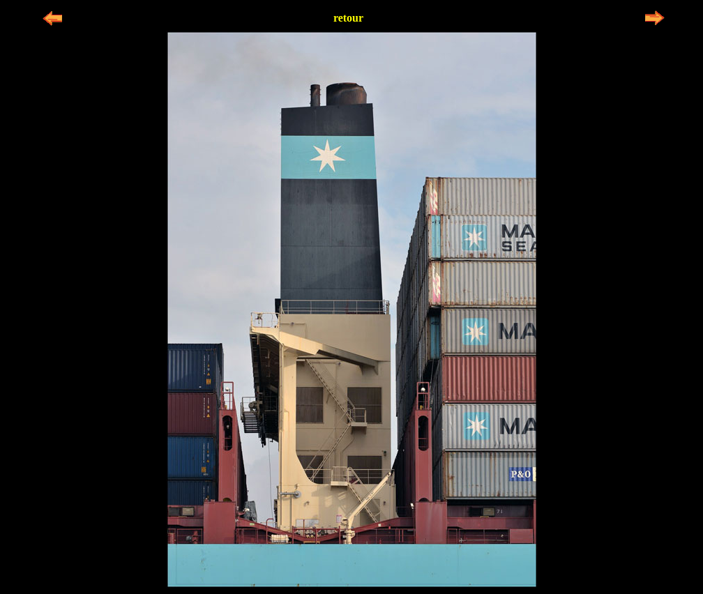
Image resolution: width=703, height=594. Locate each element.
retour (348, 18)
